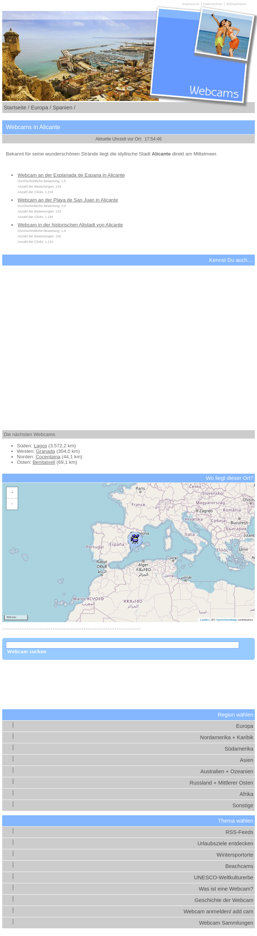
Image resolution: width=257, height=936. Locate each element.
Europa (244, 726)
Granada (45, 451)
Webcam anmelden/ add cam (218, 911)
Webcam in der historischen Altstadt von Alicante (70, 225)
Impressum (190, 4)
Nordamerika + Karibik (226, 737)
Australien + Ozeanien (226, 771)
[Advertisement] (128, 341)
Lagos (40, 445)
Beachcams (239, 866)
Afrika (246, 794)
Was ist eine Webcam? (226, 889)
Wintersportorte (235, 855)
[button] (135, 540)
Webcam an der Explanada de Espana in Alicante (71, 175)
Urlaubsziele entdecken (225, 843)
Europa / (41, 107)
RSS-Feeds (239, 832)
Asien (246, 760)
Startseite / (16, 107)
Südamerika (239, 749)
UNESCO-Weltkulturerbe (223, 877)
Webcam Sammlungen (226, 923)
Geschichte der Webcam (224, 900)
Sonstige (242, 805)
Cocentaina (48, 456)
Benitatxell (44, 462)
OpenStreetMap (226, 619)
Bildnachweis (236, 4)
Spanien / (64, 107)
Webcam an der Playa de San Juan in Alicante (68, 200)
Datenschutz (213, 4)
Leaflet (204, 619)
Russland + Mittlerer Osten (221, 783)
